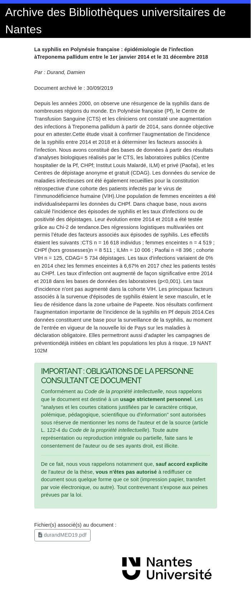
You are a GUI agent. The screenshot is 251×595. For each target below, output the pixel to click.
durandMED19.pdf (62, 535)
